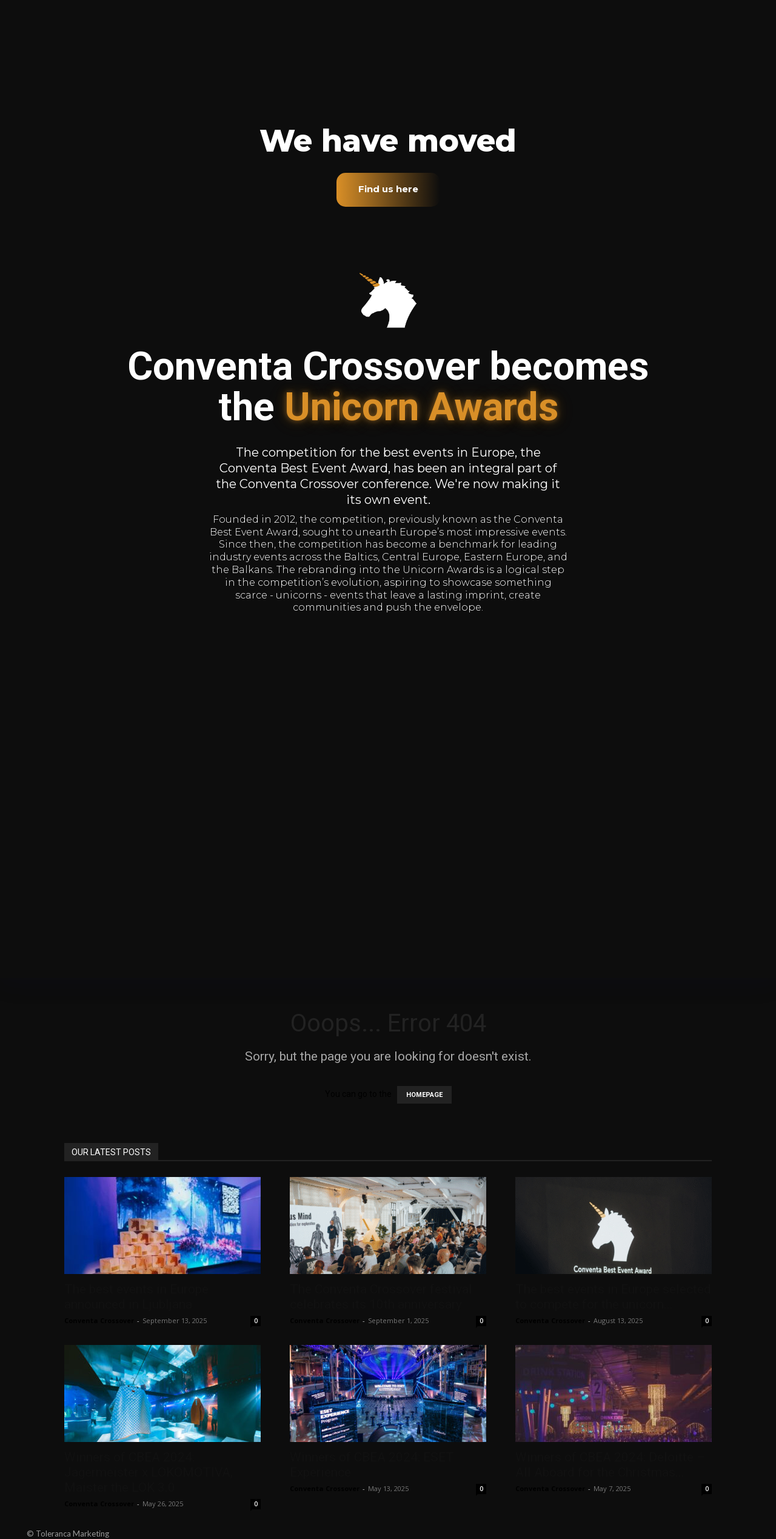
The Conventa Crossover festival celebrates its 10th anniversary (381, 1297)
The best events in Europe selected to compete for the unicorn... (613, 1297)
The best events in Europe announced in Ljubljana (136, 1297)
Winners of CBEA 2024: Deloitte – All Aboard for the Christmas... (610, 1465)
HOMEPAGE (424, 1095)
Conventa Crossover (99, 1320)
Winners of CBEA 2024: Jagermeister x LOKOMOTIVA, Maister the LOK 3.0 (148, 1472)
